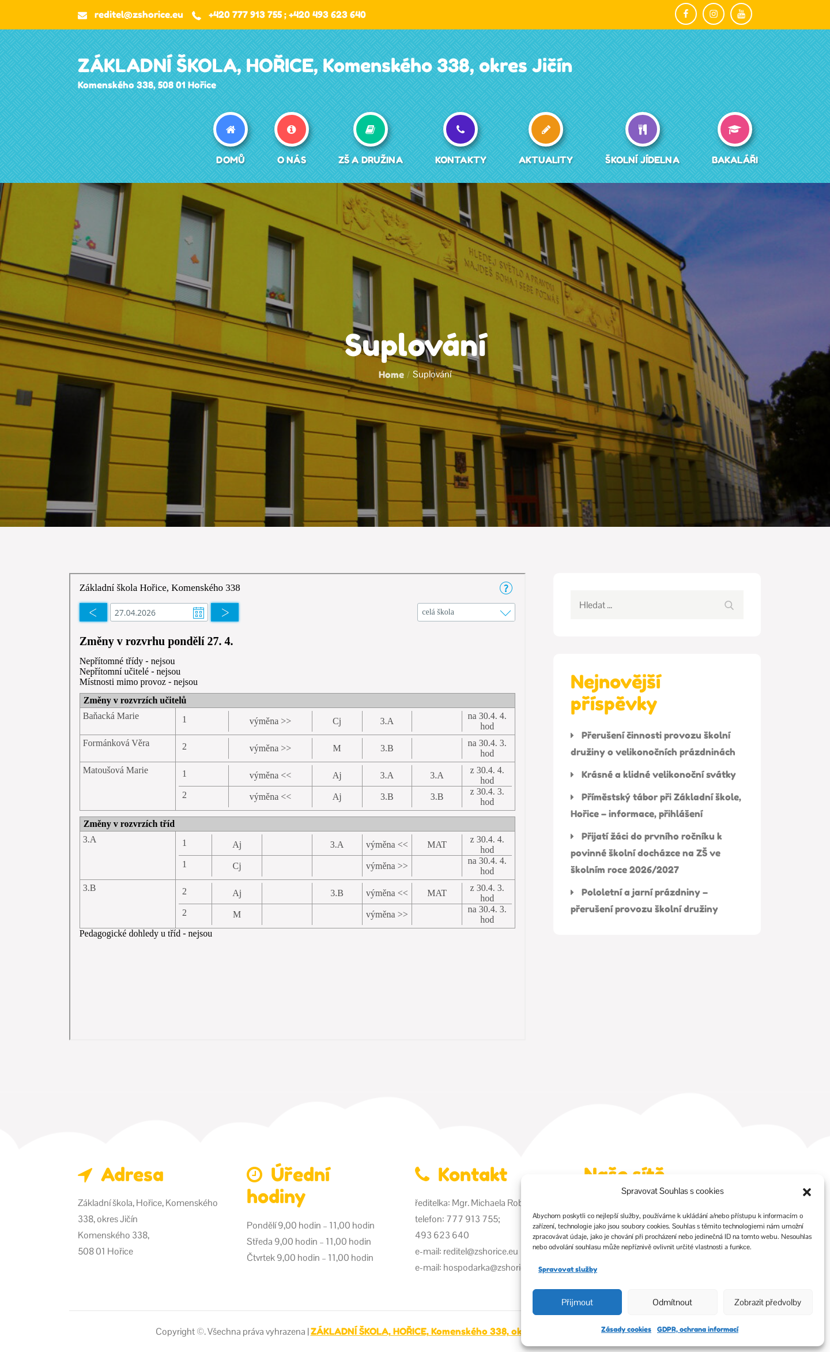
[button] (807, 1191)
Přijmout (577, 1302)
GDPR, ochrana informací (697, 1329)
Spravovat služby (567, 1269)
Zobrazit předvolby (767, 1302)
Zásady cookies (626, 1329)
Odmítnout (672, 1302)
